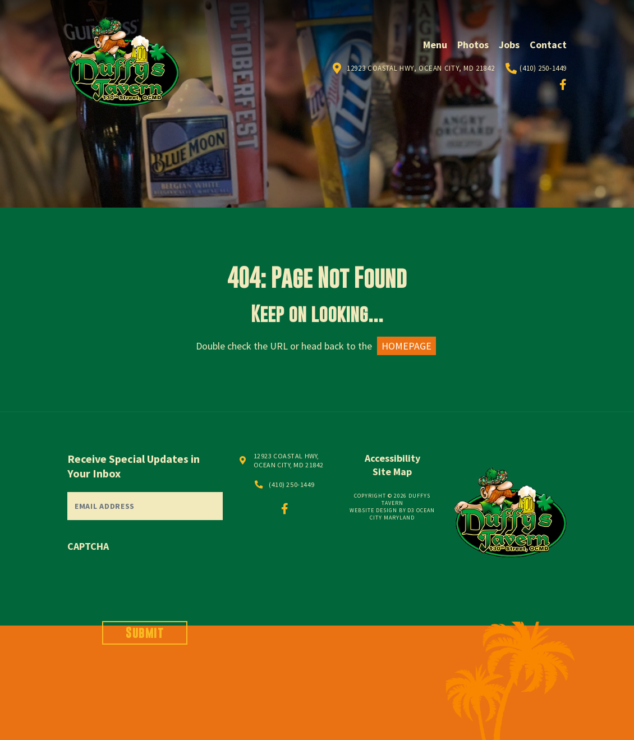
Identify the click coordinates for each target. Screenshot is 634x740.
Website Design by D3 (382, 510)
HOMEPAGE (406, 345)
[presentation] (152, 579)
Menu (435, 44)
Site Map (392, 471)
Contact (548, 44)
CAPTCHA (88, 546)
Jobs (509, 44)
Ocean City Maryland (402, 514)
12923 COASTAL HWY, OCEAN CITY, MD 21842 (289, 460)
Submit (145, 633)
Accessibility (392, 458)
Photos (473, 44)
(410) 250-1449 (543, 68)
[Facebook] (563, 84)
